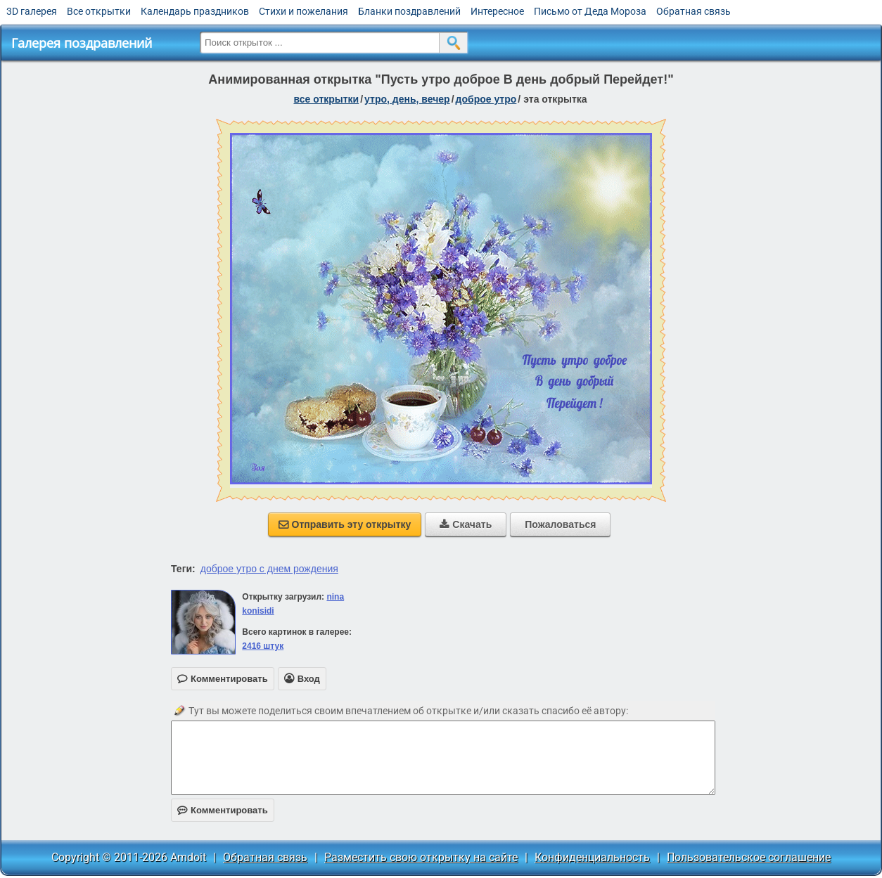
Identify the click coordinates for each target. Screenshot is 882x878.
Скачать (466, 524)
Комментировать (222, 810)
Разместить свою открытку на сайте (421, 857)
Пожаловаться (560, 524)
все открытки (326, 99)
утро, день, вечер (407, 99)
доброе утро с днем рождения (269, 568)
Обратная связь (693, 11)
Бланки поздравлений (409, 11)
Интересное (497, 11)
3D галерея (31, 11)
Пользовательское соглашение (749, 857)
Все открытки (99, 11)
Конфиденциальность (592, 857)
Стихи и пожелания (303, 11)
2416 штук (262, 646)
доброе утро (486, 99)
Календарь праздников (195, 11)
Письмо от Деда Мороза (590, 11)
